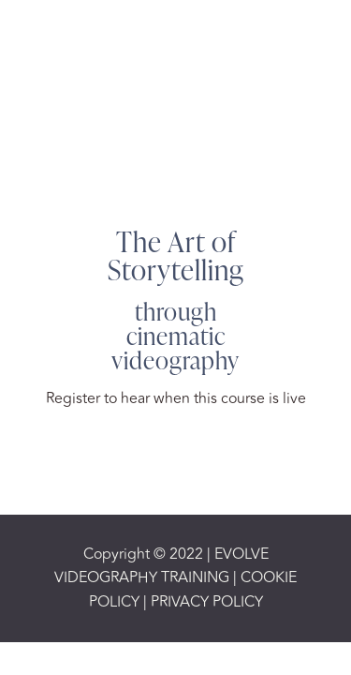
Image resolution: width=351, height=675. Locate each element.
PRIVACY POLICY (205, 602)
